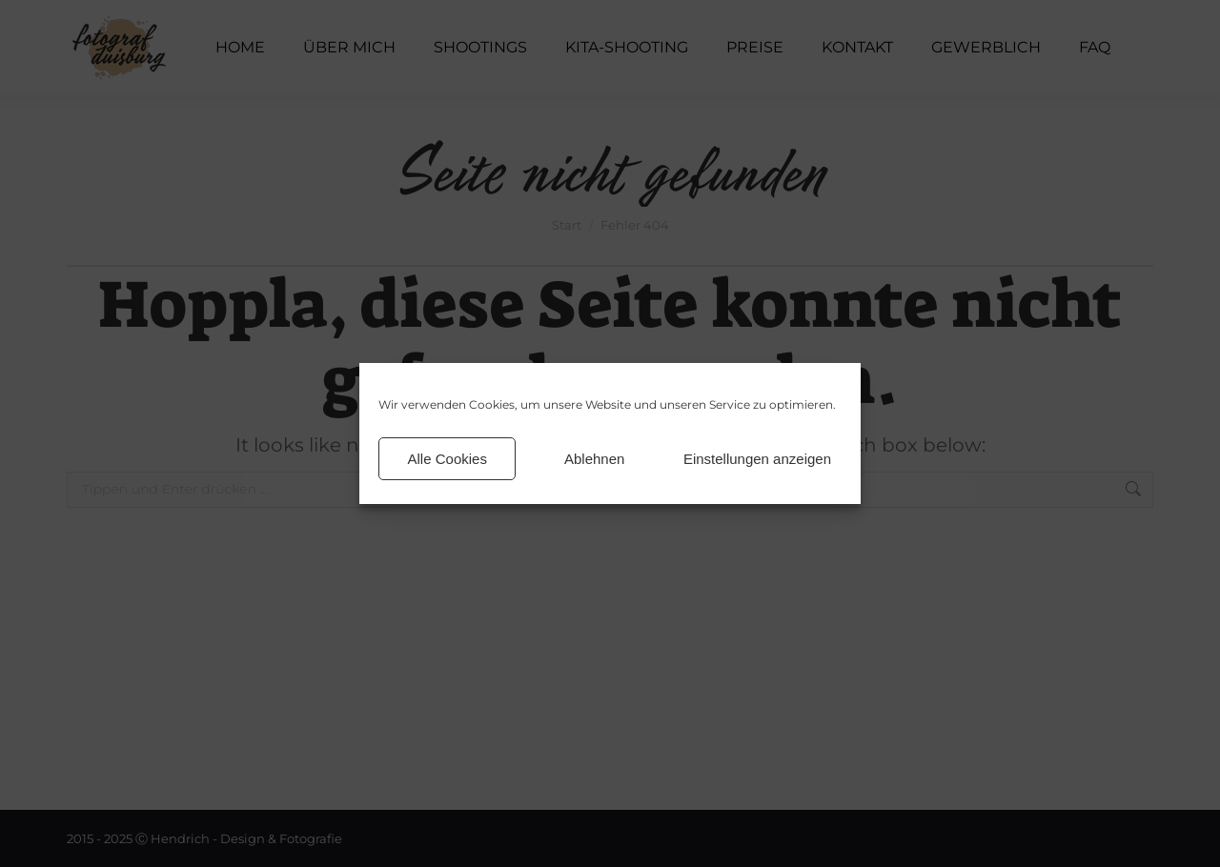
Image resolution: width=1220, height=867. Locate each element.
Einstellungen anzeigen (757, 459)
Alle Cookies (447, 459)
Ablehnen (594, 459)
